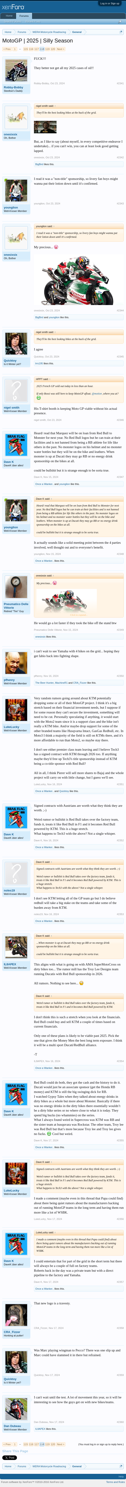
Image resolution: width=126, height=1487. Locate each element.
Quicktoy (10, 360)
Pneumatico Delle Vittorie (16, 605)
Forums (24, 16)
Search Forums (12, 21)
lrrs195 (39, 363)
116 (31, 49)
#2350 (120, 676)
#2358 (120, 1328)
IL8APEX (10, 964)
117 (36, 49)
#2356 (120, 1219)
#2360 (120, 1422)
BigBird (39, 164)
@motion (97, 393)
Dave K (9, 462)
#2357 (120, 1282)
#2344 (120, 310)
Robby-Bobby (13, 87)
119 (47, 49)
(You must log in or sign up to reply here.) (101, 1444)
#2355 (120, 1140)
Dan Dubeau (12, 1426)
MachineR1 (61, 682)
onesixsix (10, 134)
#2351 (120, 784)
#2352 (120, 840)
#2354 (120, 1061)
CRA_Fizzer (80, 682)
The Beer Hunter (44, 682)
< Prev (7, 49)
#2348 (120, 554)
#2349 (120, 629)
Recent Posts (33, 21)
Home (9, 15)
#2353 (120, 914)
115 (26, 49)
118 (42, 49)
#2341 (120, 83)
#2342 (120, 157)
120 (53, 49)
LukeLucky (11, 727)
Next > (60, 49)
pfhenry (9, 680)
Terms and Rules (115, 1482)
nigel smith (11, 407)
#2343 (120, 203)
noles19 (9, 890)
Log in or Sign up (109, 3)
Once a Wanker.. (44, 484)
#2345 (120, 356)
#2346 (120, 420)
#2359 (120, 1375)
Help (121, 1476)
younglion (11, 207)
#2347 (120, 477)
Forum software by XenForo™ (32, 1482)
